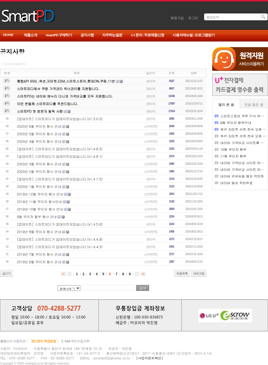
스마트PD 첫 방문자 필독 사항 (40, 111)
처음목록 (182, 273)
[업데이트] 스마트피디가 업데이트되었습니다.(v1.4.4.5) (60, 246)
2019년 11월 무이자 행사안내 (39, 201)
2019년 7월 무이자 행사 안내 (39, 254)
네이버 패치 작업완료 (236, 182)
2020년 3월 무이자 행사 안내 (39, 163)
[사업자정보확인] (149, 358)
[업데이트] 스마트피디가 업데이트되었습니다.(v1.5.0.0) (60, 118)
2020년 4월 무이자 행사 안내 (39, 141)
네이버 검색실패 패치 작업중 (242, 176)
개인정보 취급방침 (43, 341)
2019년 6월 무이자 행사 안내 (39, 261)
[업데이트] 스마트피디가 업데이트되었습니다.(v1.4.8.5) (60, 148)
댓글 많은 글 (253, 104)
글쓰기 (6, 273)
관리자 (150, 81)
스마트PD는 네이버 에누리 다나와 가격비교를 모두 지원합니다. (65, 96)
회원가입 (177, 17)
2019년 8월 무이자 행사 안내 (39, 231)
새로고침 (198, 273)
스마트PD (150, 126)
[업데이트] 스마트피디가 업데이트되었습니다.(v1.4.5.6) (60, 224)
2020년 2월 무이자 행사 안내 (39, 171)
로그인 (193, 17)
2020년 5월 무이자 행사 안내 (39, 133)
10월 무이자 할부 (233, 149)
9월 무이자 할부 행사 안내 (37, 216)
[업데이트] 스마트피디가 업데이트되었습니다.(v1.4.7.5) (60, 179)
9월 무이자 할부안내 (235, 122)
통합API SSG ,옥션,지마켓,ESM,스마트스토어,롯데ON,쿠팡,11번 (66, 81)
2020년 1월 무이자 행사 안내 (39, 186)
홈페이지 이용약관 (12, 341)
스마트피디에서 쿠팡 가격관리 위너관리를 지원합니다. (58, 88)
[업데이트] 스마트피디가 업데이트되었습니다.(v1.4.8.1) (60, 156)
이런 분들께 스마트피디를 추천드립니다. (47, 103)
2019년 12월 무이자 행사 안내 (40, 194)
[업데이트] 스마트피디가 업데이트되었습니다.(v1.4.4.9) (60, 239)
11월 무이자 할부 (233, 156)
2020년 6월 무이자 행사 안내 (39, 126)
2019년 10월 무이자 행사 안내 (40, 209)
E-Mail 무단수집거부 (75, 341)
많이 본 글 (226, 104)
